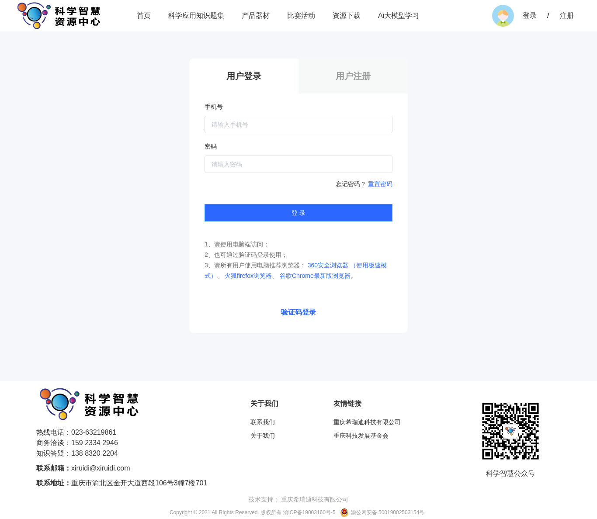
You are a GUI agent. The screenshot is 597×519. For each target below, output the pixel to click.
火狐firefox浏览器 (248, 275)
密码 (211, 146)
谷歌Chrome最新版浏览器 (315, 275)
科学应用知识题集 (196, 15)
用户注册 (353, 76)
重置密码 (380, 183)
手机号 (214, 106)
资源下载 (347, 15)
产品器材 (256, 15)
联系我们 (262, 422)
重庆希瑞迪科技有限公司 (367, 422)
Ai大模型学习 (398, 15)
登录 (530, 15)
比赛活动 (301, 15)
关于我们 (262, 435)
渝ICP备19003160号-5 (309, 512)
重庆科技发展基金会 (361, 435)
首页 (144, 15)
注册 (567, 15)
